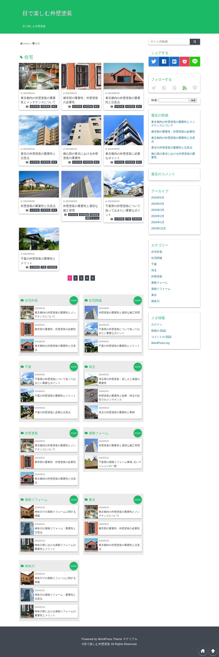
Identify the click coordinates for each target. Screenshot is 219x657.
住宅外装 (35, 106)
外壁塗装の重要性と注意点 (38, 206)
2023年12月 (158, 228)
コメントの (161, 336)
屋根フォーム (92, 218)
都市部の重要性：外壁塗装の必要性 (55, 329)
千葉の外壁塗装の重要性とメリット (119, 345)
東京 (54, 106)
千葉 (128, 219)
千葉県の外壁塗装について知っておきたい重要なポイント (122, 210)
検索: (154, 100)
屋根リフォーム (160, 288)
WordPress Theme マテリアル (117, 639)
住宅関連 (84, 214)
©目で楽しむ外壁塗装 (96, 644)
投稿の (158, 330)
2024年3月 (157, 209)
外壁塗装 (45, 106)
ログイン (156, 324)
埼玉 (154, 270)
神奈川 (155, 301)
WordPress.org (160, 342)
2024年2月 (157, 216)
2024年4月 (157, 203)
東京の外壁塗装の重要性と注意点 (171, 147)
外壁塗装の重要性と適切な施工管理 (119, 312)
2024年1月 (157, 222)
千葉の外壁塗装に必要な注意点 (53, 412)
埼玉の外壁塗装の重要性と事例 (117, 412)
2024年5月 (157, 197)
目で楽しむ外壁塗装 (47, 13)
